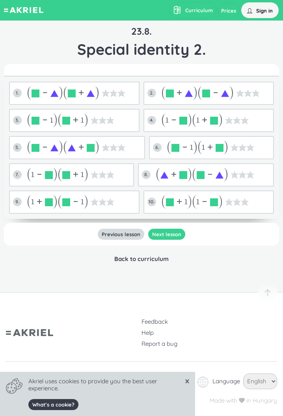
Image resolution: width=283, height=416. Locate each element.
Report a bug (159, 343)
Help (148, 332)
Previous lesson (121, 234)
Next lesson (166, 234)
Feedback (155, 321)
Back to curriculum (141, 259)
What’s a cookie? (53, 404)
